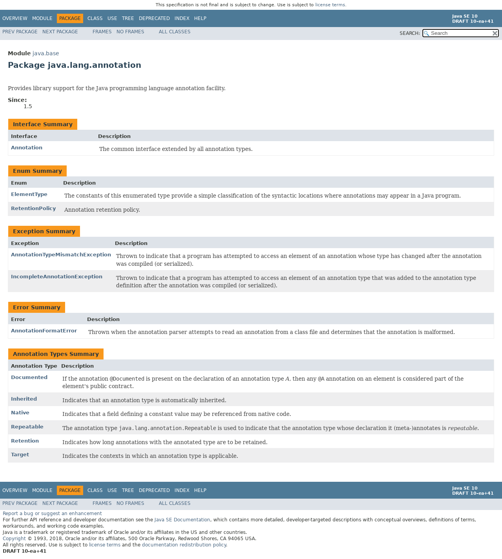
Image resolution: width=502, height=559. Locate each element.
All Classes (175, 31)
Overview (14, 18)
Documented (29, 377)
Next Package (60, 31)
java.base (46, 53)
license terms (330, 4)
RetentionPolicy (33, 208)
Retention (25, 441)
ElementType (29, 194)
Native (20, 413)
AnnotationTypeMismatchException (61, 255)
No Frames (130, 31)
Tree (128, 18)
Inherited (24, 399)
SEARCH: (410, 33)
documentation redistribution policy (184, 545)
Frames (102, 31)
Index (182, 18)
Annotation (26, 148)
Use (112, 18)
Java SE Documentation (182, 520)
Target (20, 454)
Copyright (14, 538)
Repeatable (27, 427)
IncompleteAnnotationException (56, 277)
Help (200, 18)
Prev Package (20, 31)
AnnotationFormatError (44, 331)
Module (42, 18)
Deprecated (154, 18)
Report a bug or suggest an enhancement (52, 513)
